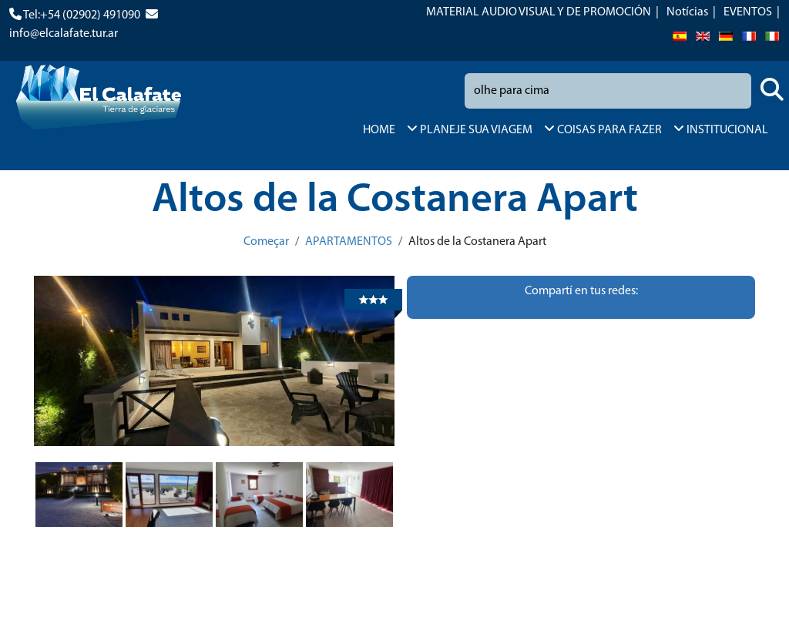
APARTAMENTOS (348, 242)
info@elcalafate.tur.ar (63, 34)
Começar (266, 242)
